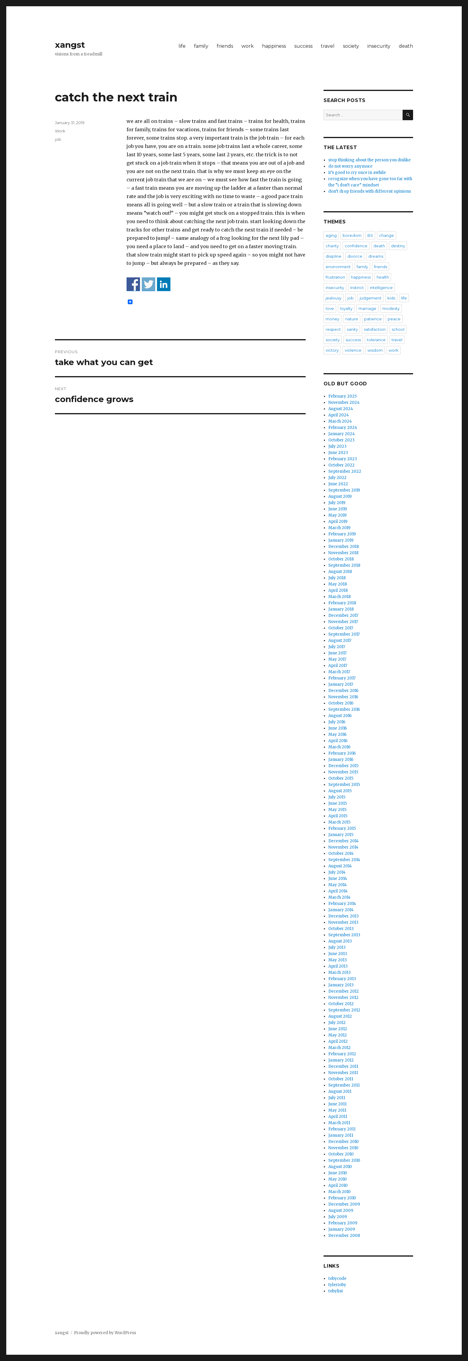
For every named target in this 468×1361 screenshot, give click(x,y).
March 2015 (339, 822)
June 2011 (337, 1104)
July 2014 (337, 872)
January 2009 (341, 1229)
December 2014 (343, 841)
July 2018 (337, 577)
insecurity (378, 46)
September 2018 (344, 565)
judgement (370, 298)
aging (331, 235)
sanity (352, 329)
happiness (274, 46)
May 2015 (337, 809)
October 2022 (341, 465)
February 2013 (342, 978)
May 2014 (337, 884)
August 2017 (339, 640)
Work (60, 131)
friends (225, 46)
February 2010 (342, 1198)
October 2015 (340, 778)
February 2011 (341, 1129)
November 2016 (343, 696)
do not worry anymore (350, 166)
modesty (391, 308)
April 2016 (337, 740)
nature (351, 318)
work (247, 46)
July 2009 (337, 1216)
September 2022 (344, 471)
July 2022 (337, 477)
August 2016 (340, 715)
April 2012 (338, 1041)
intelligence (381, 287)
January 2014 (341, 909)
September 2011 (344, 1085)
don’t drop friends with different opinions (369, 191)
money (332, 318)
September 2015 (344, 784)
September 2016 (344, 709)
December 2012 (343, 991)
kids (391, 298)
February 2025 (342, 396)
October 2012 (341, 1003)
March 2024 (340, 421)
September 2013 (344, 934)
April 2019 (337, 521)
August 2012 (340, 1016)
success (303, 46)
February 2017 (341, 678)
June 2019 (337, 509)
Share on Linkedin (163, 284)
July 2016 (336, 721)
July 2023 (337, 446)
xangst (70, 45)
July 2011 (336, 1097)
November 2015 (343, 772)
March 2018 (339, 596)
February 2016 (342, 753)
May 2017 (337, 659)
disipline (333, 256)
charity (332, 245)
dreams (375, 256)
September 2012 (344, 1010)
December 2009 (344, 1204)
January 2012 (341, 1060)
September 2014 (344, 859)
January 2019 (340, 540)
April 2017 (337, 665)
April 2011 (337, 1116)
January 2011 (340, 1135)
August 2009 (340, 1210)
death (406, 46)
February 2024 (342, 427)
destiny (398, 245)
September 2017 (344, 634)
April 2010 (338, 1185)
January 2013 (341, 985)
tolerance (376, 339)
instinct (357, 287)
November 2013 (343, 922)
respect (333, 329)
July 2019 (336, 502)
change (386, 235)
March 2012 (339, 1047)
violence (353, 350)
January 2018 (341, 609)
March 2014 (339, 897)
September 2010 (344, 1160)
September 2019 (344, 490)
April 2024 (338, 415)
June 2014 (337, 878)
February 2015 (342, 828)
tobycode (337, 1278)
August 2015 (340, 790)
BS (370, 235)
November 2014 (343, 847)
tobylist (335, 1291)
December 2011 (343, 1066)
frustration (335, 277)
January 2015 (340, 834)
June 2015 (337, 803)
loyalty (346, 308)
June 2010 (337, 1172)
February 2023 (342, 458)
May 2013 (337, 960)
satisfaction (375, 329)
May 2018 (337, 584)
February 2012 (342, 1053)
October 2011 (340, 1079)
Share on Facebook (133, 284)
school (398, 329)
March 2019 (339, 527)
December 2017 (343, 615)
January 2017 (340, 684)
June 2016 (337, 728)
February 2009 (342, 1223)
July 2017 (336, 646)
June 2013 (337, 953)
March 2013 (339, 972)
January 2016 (340, 759)
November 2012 (343, 997)
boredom (352, 235)
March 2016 (339, 747)
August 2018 (340, 571)
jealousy (333, 298)
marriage (367, 308)
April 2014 (338, 891)
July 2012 (337, 1022)
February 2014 (342, 903)
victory (332, 350)
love (330, 308)
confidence (356, 245)
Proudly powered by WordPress (105, 1332)
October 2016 (340, 703)
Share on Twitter (148, 284)
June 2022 (338, 483)
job (58, 139)
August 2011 (339, 1091)
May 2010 (337, 1179)
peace (394, 318)
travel (328, 46)
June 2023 (338, 452)
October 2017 (340, 628)
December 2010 (343, 1141)
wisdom (375, 350)
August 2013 (340, 941)
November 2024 (344, 402)
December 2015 (343, 765)
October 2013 (341, 928)
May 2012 (337, 1035)
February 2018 (342, 602)
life (182, 46)
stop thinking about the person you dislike (369, 160)
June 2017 (337, 653)
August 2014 (340, 866)
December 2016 (343, 690)
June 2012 (337, 1028)
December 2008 (344, 1235)
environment (338, 266)
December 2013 (343, 916)
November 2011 (343, 1072)
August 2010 (340, 1166)
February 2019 (342, 534)
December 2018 (343, 546)
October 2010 (341, 1154)
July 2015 (336, 797)
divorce (354, 256)
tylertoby (337, 1284)
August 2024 (340, 408)
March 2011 (339, 1122)
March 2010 (339, 1191)
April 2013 (338, 966)
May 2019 (337, 515)
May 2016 (337, 734)
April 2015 (337, 815)
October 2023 (341, 440)
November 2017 (343, 621)
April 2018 (338, 590)
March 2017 (339, 671)
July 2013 (337, 947)
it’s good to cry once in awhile (357, 172)
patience (373, 318)
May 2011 (337, 1110)
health (383, 277)
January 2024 (341, 433)
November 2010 (343, 1147)
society (351, 46)
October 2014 (341, 853)
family (201, 46)
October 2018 (341, 559)
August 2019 (340, 496)
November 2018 (343, 552)
